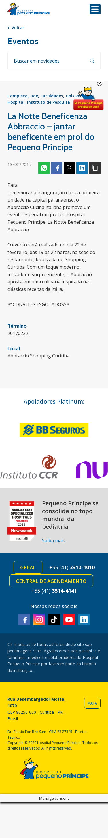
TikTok (54, 619)
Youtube (69, 619)
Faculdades (52, 96)
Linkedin (82, 168)
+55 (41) (72, 567)
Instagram (39, 619)
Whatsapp (44, 168)
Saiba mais (53, 540)
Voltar (18, 27)
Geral (28, 567)
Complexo (17, 96)
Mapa (92, 703)
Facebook (56, 168)
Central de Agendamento (51, 581)
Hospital (15, 102)
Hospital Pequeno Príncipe (28, 9)
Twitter (69, 168)
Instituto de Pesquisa (48, 102)
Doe (34, 96)
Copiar (95, 168)
